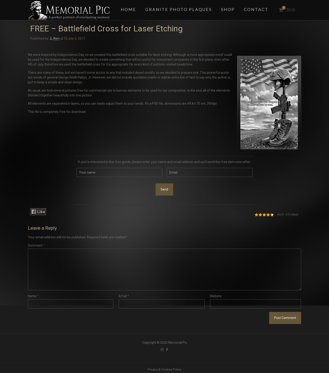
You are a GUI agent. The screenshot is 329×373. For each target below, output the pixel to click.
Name (33, 296)
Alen (56, 38)
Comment (36, 245)
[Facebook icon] (167, 350)
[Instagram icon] (162, 350)
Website (216, 296)
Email (124, 296)
